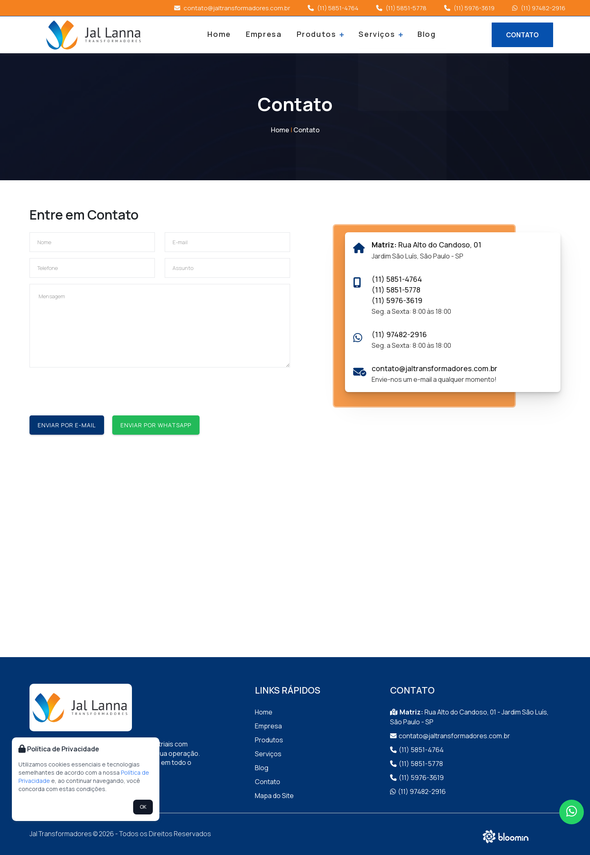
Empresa (265, 34)
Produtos (320, 34)
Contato (306, 129)
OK (143, 806)
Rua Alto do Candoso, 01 (426, 244)
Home (222, 34)
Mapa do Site (274, 795)
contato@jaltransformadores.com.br (232, 8)
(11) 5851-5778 (401, 8)
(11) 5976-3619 (469, 8)
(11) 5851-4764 (333, 8)
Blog (424, 34)
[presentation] (92, 390)
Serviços (379, 34)
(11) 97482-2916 (538, 8)
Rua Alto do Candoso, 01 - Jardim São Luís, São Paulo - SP (469, 717)
